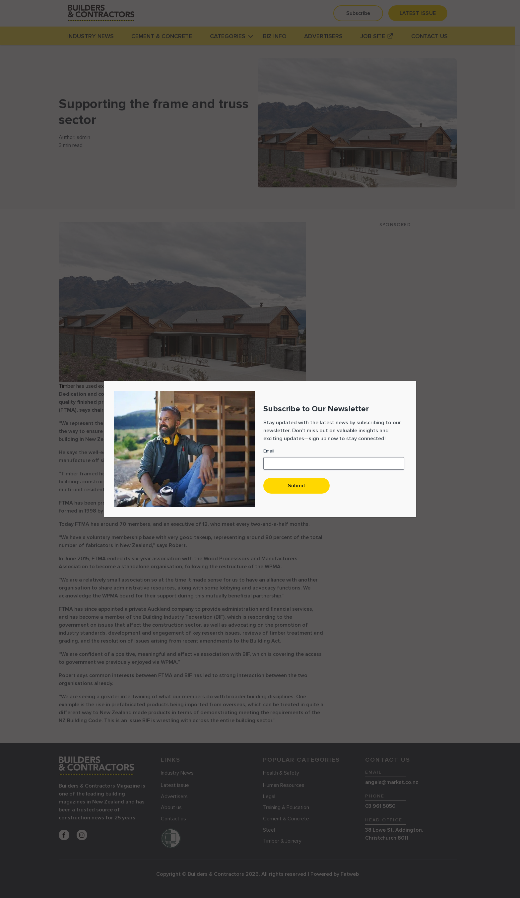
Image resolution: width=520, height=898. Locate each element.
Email (268, 451)
